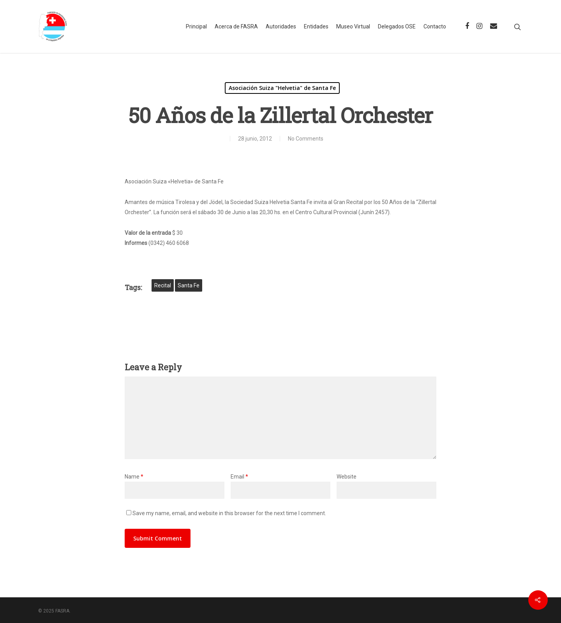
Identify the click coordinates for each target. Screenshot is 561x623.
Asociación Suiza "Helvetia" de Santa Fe (282, 88)
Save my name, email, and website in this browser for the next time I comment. (229, 513)
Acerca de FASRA (236, 26)
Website (346, 476)
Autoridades (281, 26)
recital (162, 285)
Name (134, 476)
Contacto (434, 26)
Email (239, 476)
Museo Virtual (353, 26)
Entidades (316, 26)
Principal (196, 26)
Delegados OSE (397, 26)
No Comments (305, 139)
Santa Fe (188, 285)
